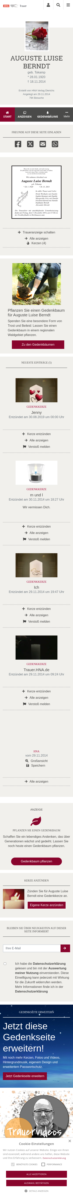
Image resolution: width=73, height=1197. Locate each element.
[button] (65, 948)
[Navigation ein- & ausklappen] (68, 5)
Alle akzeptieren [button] (36, 1174)
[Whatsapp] (55, 143)
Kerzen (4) (36, 243)
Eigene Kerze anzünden (46, 905)
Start (7, 114)
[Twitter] (30, 143)
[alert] (36, 1167)
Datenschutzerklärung (54, 1158)
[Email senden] (32, 948)
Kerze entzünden (36, 434)
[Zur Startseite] (17, 5)
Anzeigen (24, 114)
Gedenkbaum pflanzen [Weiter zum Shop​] (36, 861)
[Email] (43, 143)
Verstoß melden (36, 446)
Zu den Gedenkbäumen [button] (38, 344)
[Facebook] (18, 143)
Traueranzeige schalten (36, 232)
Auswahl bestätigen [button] (36, 1183)
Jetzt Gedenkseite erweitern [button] (25, 1076)
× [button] (69, 1141)
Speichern (35, 765)
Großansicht (36, 761)
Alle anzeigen (36, 238)
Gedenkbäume (47, 114)
